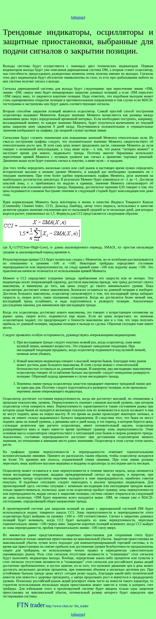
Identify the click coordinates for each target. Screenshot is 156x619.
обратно (78, 17)
